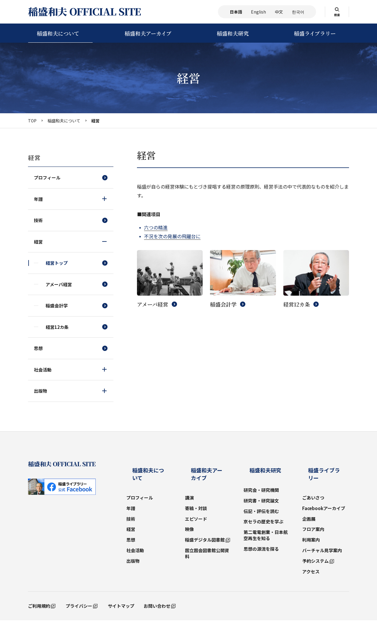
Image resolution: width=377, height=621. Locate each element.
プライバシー (79, 586)
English (258, 12)
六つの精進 (156, 227)
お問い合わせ (157, 586)
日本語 (236, 12)
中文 (279, 12)
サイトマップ (121, 586)
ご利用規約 (39, 586)
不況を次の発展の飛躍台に (172, 236)
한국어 (298, 12)
